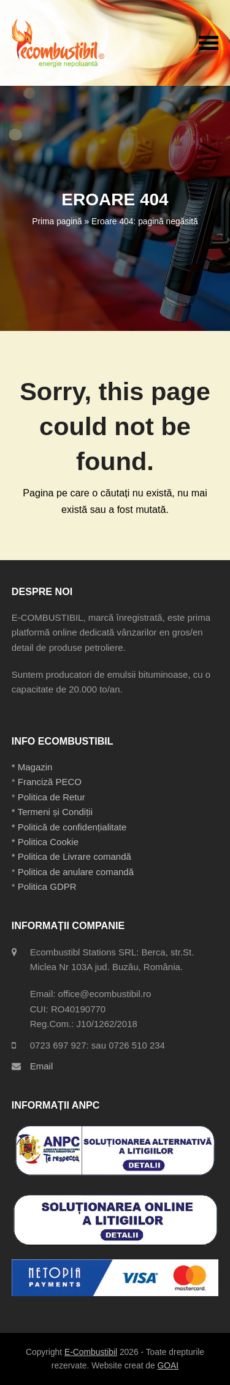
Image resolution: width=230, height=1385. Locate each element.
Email (41, 1066)
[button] (208, 43)
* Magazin (32, 767)
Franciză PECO (50, 781)
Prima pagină (57, 221)
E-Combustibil (90, 1352)
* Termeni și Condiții (52, 811)
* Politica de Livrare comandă (71, 856)
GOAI (168, 1365)
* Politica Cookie (45, 842)
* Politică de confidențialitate (69, 827)
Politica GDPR (47, 886)
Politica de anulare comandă (74, 872)
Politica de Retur (51, 797)
